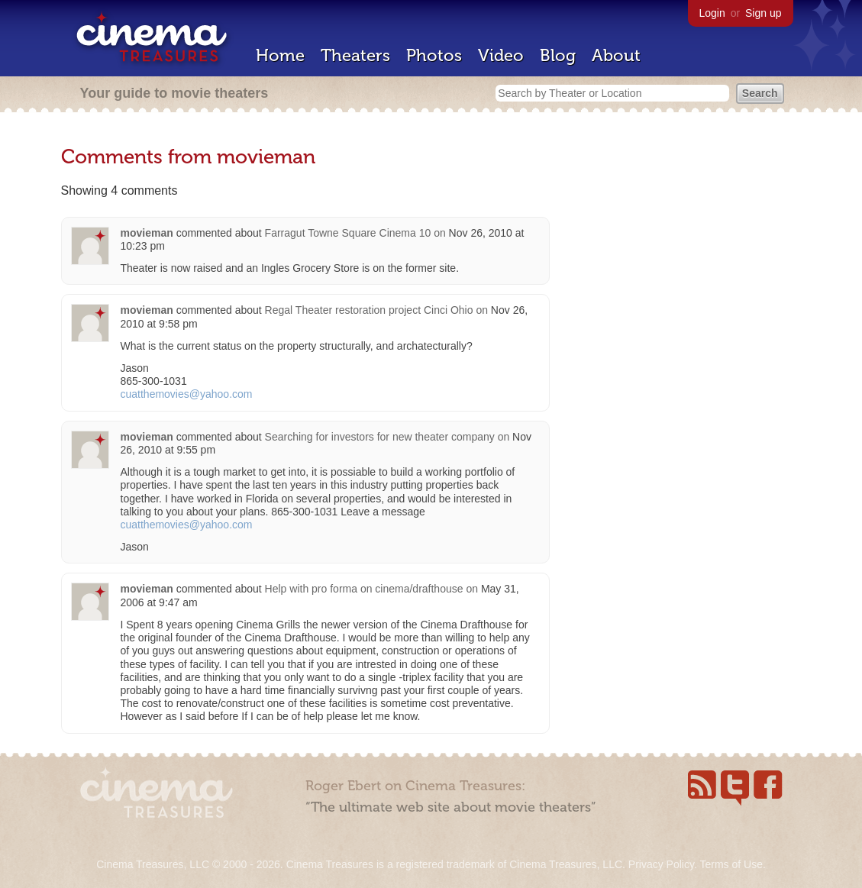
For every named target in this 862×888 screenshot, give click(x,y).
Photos (434, 55)
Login (712, 13)
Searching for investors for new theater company (380, 437)
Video (501, 55)
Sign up (763, 13)
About (616, 55)
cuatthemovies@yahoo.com (187, 394)
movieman (147, 233)
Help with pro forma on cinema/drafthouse (364, 589)
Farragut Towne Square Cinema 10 (348, 233)
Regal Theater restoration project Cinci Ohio (369, 310)
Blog (558, 55)
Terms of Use (730, 864)
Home (280, 55)
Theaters (355, 55)
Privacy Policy (661, 864)
